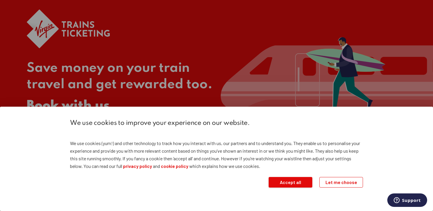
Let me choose (341, 182)
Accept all (290, 182)
